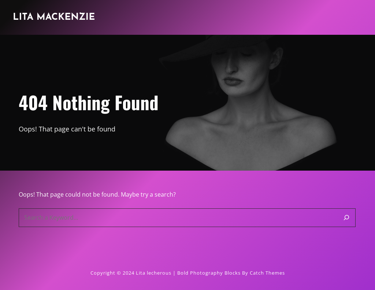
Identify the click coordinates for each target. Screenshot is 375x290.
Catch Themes (267, 272)
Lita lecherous (153, 272)
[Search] (346, 217)
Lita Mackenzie (54, 17)
